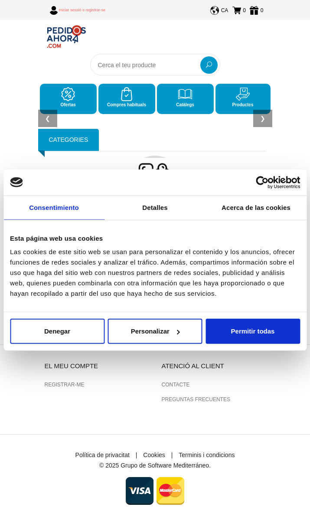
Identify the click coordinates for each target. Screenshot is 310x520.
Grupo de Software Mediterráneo (165, 465)
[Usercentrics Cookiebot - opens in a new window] (262, 182)
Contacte (176, 385)
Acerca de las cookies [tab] (256, 207)
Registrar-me (65, 385)
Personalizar (155, 331)
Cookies (154, 454)
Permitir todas (253, 331)
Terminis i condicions (207, 454)
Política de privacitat (102, 454)
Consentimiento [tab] (54, 207)
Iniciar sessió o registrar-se (82, 10)
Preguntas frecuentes (196, 399)
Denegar (57, 331)
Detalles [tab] (154, 207)
